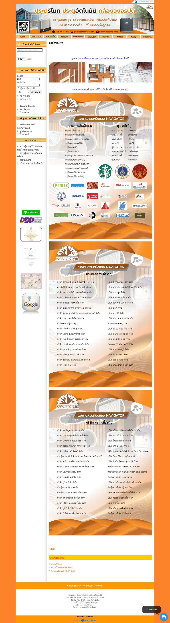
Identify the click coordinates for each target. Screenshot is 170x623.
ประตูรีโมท (56, 564)
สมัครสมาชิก (26, 99)
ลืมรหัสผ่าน (25, 96)
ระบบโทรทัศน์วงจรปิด (61, 567)
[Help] (29, 59)
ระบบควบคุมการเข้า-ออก (63, 571)
